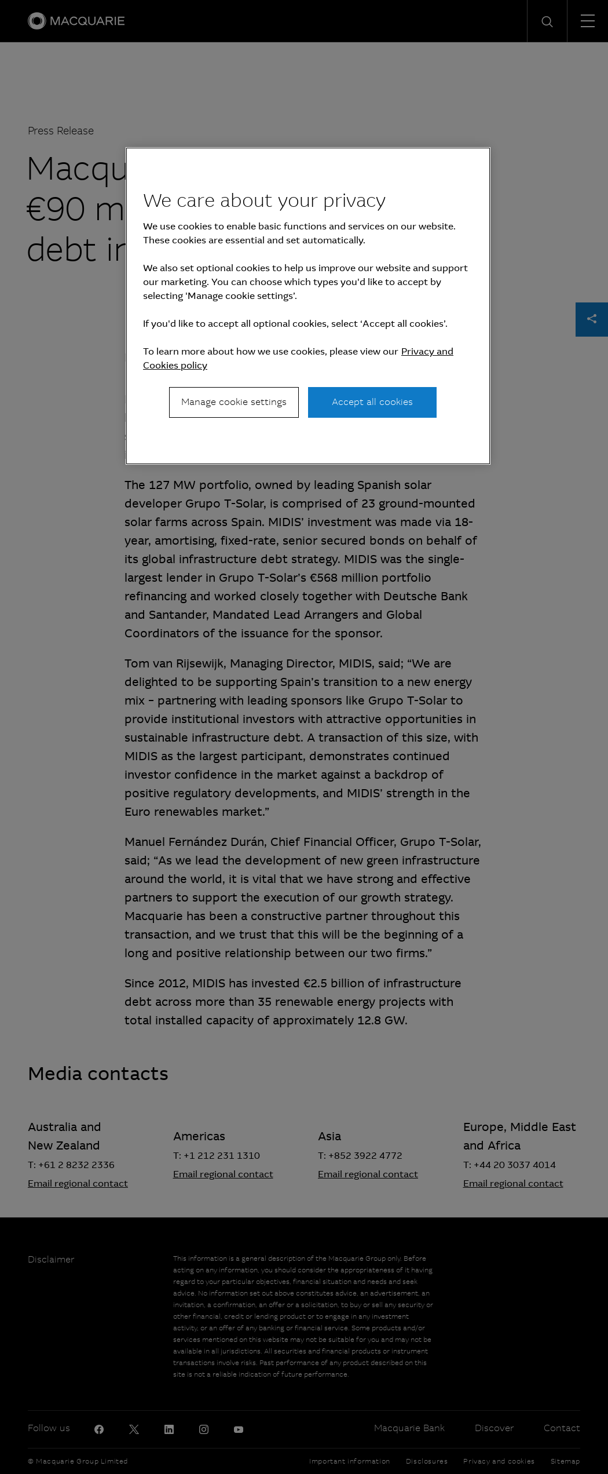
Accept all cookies (372, 402)
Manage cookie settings (234, 402)
